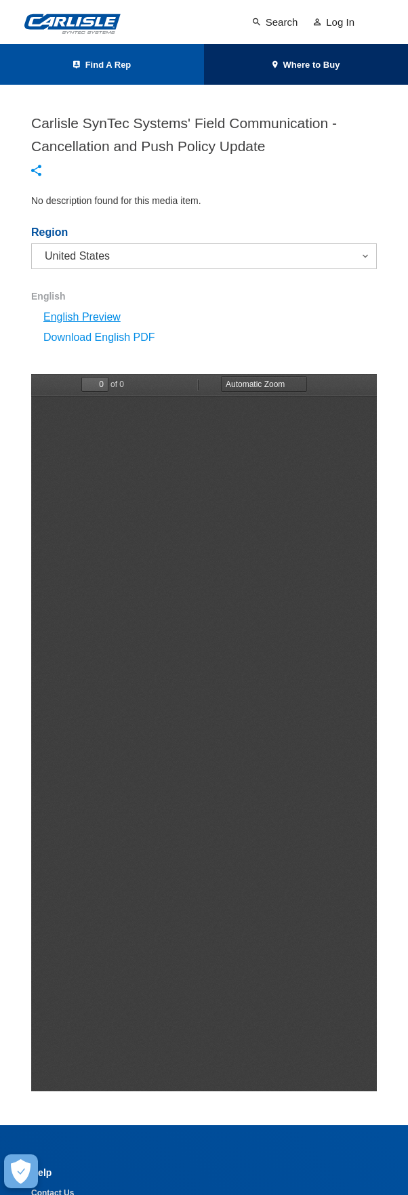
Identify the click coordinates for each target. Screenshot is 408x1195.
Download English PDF (99, 337)
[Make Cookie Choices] (21, 1171)
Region (49, 232)
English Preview (82, 317)
